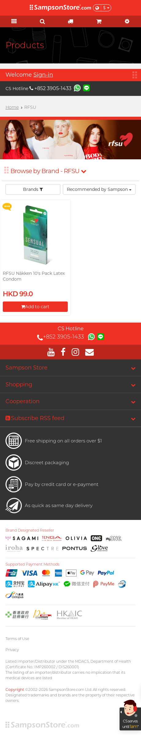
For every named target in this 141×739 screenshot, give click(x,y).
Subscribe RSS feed (35, 418)
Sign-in (43, 74)
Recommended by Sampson (99, 189)
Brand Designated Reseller (30, 530)
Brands (33, 189)
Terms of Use (17, 638)
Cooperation (23, 401)
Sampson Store (27, 367)
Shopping (19, 384)
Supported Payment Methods (32, 564)
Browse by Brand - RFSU (48, 171)
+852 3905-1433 (50, 88)
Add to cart (35, 306)
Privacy (12, 649)
